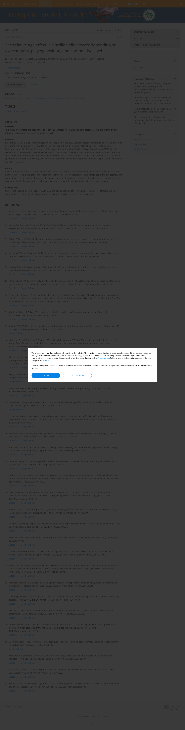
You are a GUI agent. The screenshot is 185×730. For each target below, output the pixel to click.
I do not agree (77, 375)
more (46, 360)
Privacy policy (103, 358)
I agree (46, 375)
